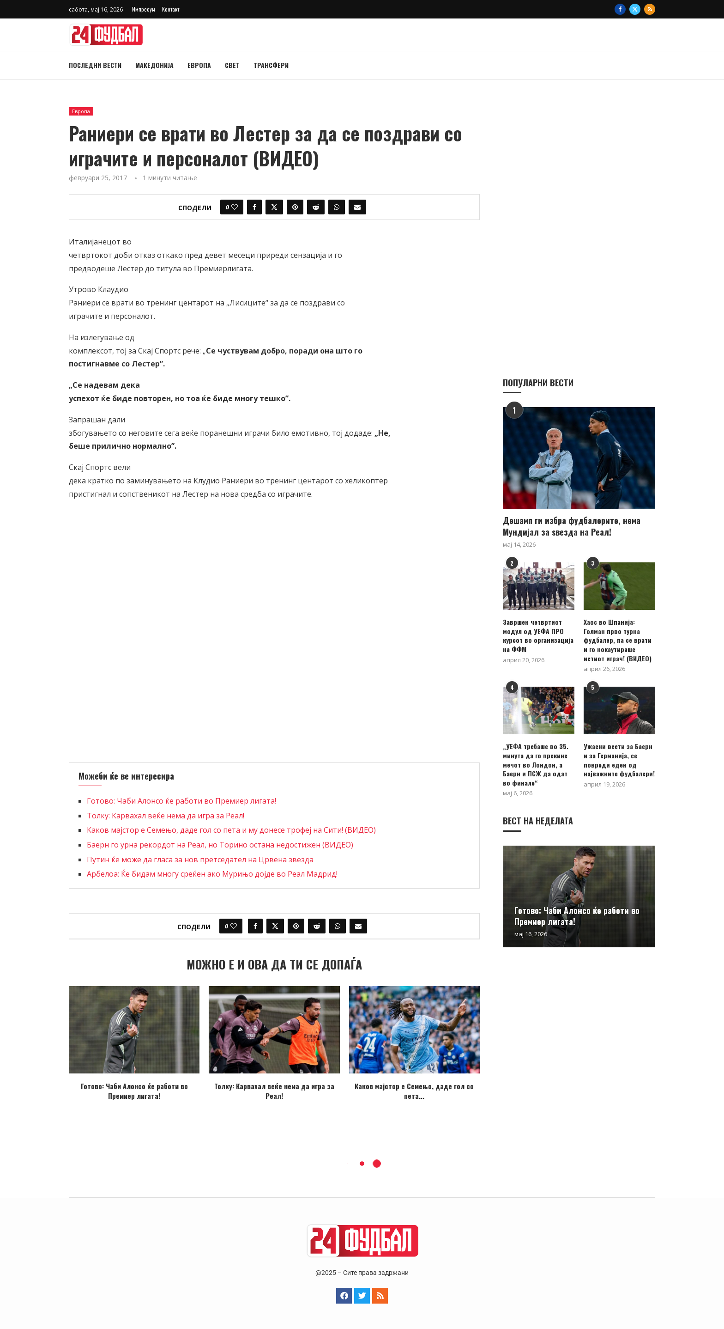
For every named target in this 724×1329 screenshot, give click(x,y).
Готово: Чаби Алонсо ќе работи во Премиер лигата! (181, 801)
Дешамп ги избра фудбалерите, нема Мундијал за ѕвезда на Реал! (571, 525)
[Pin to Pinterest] (295, 207)
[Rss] (649, 9)
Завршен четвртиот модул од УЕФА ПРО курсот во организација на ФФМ (538, 635)
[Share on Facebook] (254, 207)
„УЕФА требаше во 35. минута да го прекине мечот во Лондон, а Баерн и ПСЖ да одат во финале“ (535, 763)
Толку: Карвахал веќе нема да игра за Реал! (165, 816)
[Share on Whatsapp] (336, 207)
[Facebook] (620, 9)
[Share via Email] (357, 207)
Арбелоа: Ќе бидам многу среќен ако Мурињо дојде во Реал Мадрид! (212, 874)
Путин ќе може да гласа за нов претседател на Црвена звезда (200, 859)
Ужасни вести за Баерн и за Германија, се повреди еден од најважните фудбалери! (619, 759)
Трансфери (271, 65)
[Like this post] (234, 207)
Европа (199, 65)
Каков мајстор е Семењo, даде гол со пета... (414, 1091)
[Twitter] (634, 9)
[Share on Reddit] (316, 207)
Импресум (143, 9)
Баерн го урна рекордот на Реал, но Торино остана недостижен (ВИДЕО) (220, 845)
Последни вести (95, 65)
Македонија (154, 65)
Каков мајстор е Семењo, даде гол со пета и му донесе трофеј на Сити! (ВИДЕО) (231, 830)
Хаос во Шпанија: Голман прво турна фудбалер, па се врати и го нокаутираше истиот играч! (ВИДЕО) (618, 639)
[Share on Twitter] (274, 207)
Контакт (170, 9)
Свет (232, 65)
